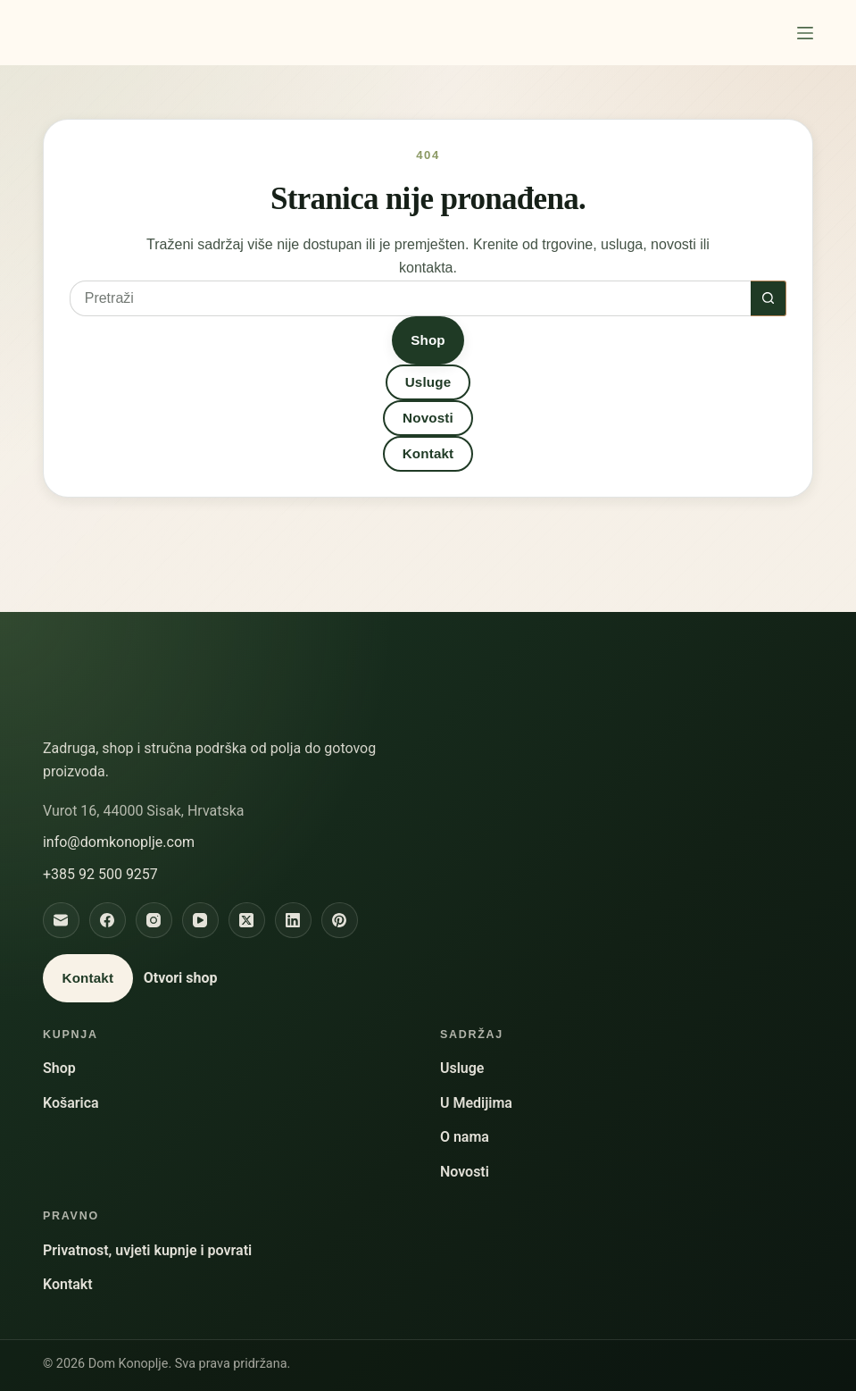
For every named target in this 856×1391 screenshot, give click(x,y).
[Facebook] (107, 920)
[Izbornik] (805, 33)
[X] (247, 920)
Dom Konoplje (119, 32)
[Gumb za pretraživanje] (768, 298)
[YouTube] (200, 920)
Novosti (428, 417)
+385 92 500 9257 (100, 874)
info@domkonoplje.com (119, 842)
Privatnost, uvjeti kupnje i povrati (147, 1250)
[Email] (61, 920)
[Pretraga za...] (411, 298)
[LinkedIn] (293, 920)
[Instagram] (154, 920)
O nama (464, 1136)
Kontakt (428, 453)
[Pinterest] (339, 920)
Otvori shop (181, 977)
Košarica (71, 1102)
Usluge (428, 382)
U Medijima (476, 1102)
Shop (428, 340)
